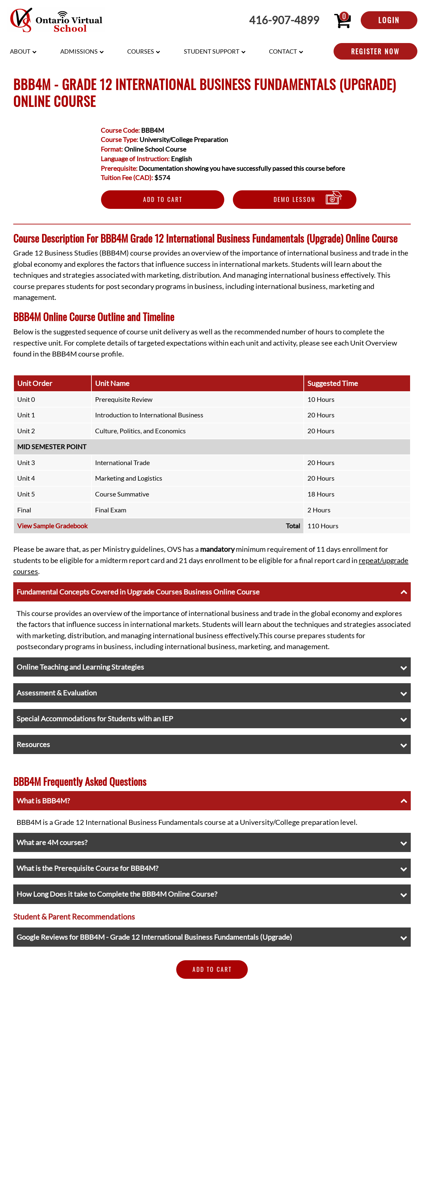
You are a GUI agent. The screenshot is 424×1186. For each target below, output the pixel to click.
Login (389, 20)
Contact (283, 51)
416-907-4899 (284, 20)
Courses (140, 51)
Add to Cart (163, 199)
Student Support (211, 51)
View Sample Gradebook (52, 526)
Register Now (375, 51)
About (20, 51)
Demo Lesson (295, 199)
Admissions (79, 51)
